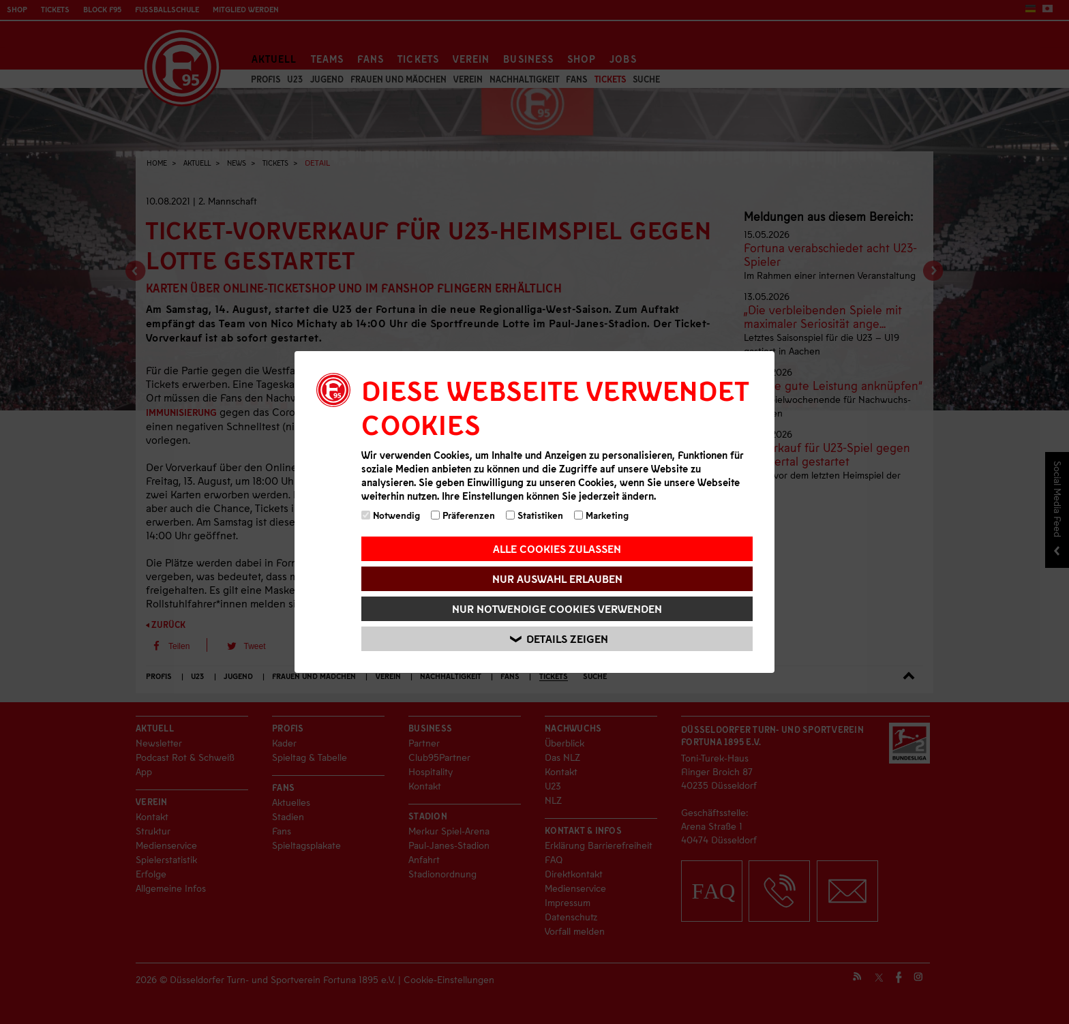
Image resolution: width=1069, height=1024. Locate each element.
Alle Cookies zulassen (557, 548)
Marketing (601, 515)
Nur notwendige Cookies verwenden (557, 608)
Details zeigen (559, 639)
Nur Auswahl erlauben (557, 578)
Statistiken (534, 515)
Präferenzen (463, 515)
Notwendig (390, 515)
